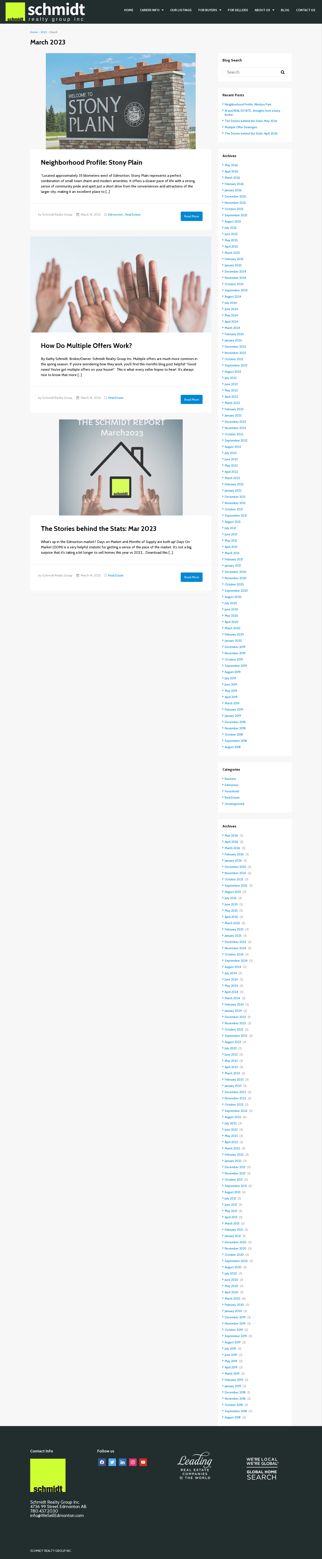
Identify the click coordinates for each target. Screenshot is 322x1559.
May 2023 (231, 390)
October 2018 (234, 734)
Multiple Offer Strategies (241, 127)
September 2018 (236, 741)
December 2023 (236, 347)
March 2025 (233, 253)
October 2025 (234, 209)
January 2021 (233, 566)
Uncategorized (235, 804)
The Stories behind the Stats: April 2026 (252, 133)
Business (230, 779)
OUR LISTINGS (181, 10)
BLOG (285, 10)
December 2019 (236, 647)
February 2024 (234, 334)
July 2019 (230, 678)
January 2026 (233, 190)
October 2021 (234, 509)
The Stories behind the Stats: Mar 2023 (99, 527)
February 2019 (234, 709)
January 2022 (233, 490)
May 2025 (231, 240)
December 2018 (236, 722)
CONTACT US (305, 10)
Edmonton (115, 214)
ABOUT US (262, 10)
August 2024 (233, 297)
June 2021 (231, 534)
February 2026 (234, 184)
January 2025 (233, 265)
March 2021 (232, 553)
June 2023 (231, 384)
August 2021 (233, 522)
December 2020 (236, 572)
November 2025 (236, 203)
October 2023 (234, 359)
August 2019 (233, 672)
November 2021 (235, 503)
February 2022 (234, 484)
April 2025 (231, 246)
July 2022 (231, 453)
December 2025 (236, 196)
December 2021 (235, 497)
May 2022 (231, 465)
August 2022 (233, 447)
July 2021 (230, 528)
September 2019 (236, 666)
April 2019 (231, 697)
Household (232, 791)
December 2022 (236, 422)
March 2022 (233, 478)
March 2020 (233, 628)
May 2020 (232, 616)
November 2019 (235, 653)
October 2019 (234, 659)
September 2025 (236, 215)
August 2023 (233, 372)
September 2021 (236, 515)
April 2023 (231, 397)
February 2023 (234, 409)
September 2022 (236, 440)
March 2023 (233, 403)
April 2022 (231, 472)
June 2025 (231, 234)
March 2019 (232, 703)
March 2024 (233, 328)
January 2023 (233, 415)
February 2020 (234, 634)
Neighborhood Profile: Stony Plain (91, 162)
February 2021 (234, 559)
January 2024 (233, 340)
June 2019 (231, 684)
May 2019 (231, 691)
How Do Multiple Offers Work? (86, 345)
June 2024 (231, 309)
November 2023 (236, 353)
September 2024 (236, 290)
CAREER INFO (149, 10)
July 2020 (231, 603)
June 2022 (231, 459)
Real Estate (132, 214)
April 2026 (231, 171)
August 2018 (233, 747)
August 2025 (233, 221)
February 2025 (234, 259)
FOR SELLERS (238, 10)
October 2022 (234, 434)
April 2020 (232, 622)
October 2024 (234, 284)
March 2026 (233, 178)
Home (128, 10)
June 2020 (232, 609)
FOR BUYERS (207, 10)
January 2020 (234, 641)
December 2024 (236, 271)
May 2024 (231, 315)
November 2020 (236, 578)
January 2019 (233, 716)
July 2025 (231, 228)
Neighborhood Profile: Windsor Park (248, 104)
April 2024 (231, 322)
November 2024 (236, 278)
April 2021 (231, 547)
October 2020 (234, 584)
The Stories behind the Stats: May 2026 (252, 121)
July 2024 (231, 303)
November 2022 (236, 428)
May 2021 (231, 541)
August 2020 (233, 597)
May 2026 (231, 165)
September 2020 (237, 591)
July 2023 (231, 378)
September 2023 (236, 365)
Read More (191, 216)
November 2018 (235, 728)
